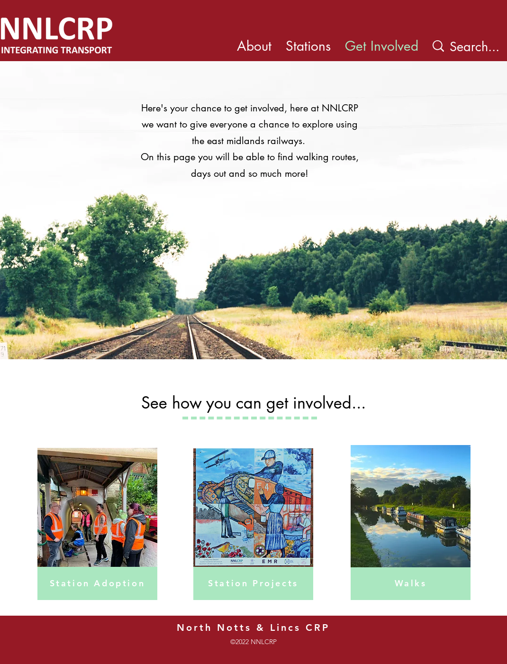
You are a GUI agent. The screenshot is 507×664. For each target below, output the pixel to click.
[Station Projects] (253, 583)
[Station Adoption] (97, 583)
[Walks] (411, 583)
